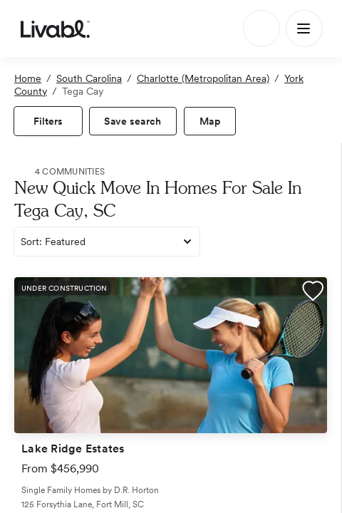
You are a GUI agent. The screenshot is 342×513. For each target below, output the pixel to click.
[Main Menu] (304, 28)
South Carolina (89, 78)
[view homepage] (55, 28)
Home (27, 78)
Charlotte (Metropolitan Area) (203, 78)
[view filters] (48, 121)
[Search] (261, 28)
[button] (312, 293)
